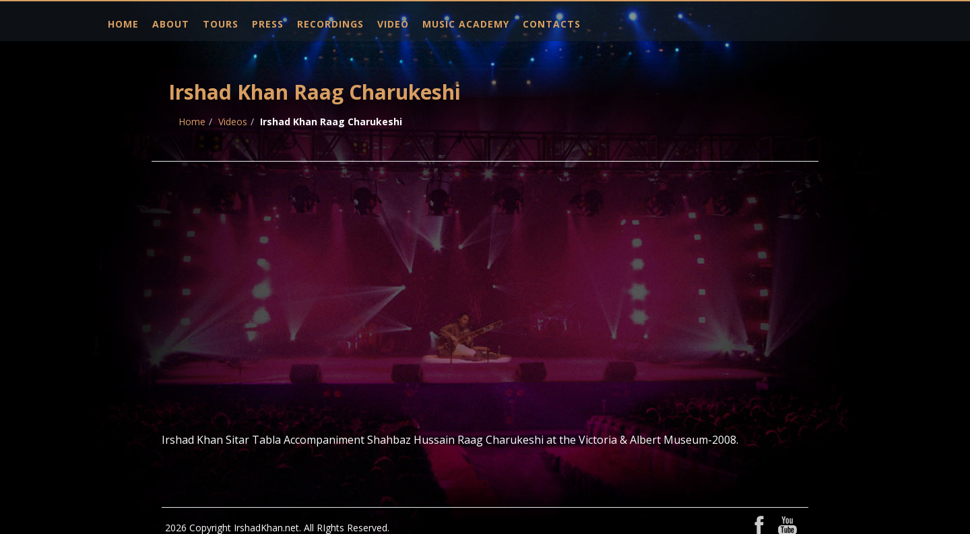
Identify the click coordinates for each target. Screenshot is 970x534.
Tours (220, 24)
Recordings (330, 24)
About (170, 24)
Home (123, 24)
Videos (232, 121)
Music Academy (465, 24)
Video (393, 24)
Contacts (552, 24)
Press (268, 24)
